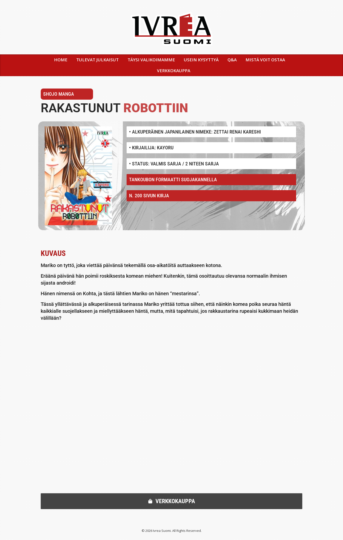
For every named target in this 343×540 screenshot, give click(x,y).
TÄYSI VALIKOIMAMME (151, 60)
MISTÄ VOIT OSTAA (265, 60)
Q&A (232, 60)
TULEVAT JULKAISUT (97, 60)
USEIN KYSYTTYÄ (201, 60)
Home (60, 60)
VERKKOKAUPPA (173, 70)
